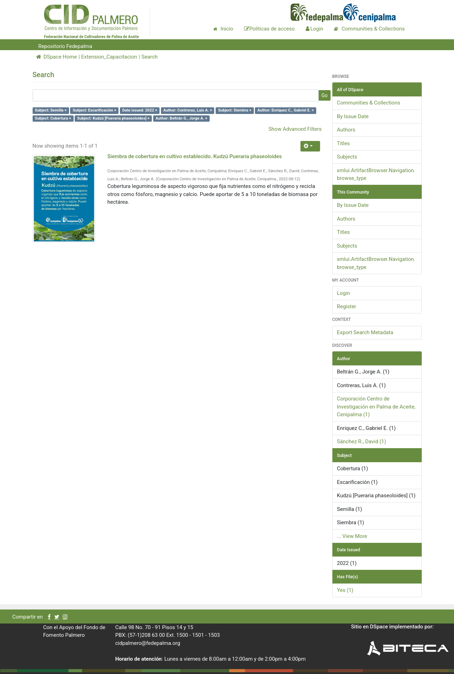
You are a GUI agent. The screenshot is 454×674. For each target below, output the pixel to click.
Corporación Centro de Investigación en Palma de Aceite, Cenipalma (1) (376, 407)
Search (149, 57)
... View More (352, 536)
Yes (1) (345, 590)
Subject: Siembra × (234, 110)
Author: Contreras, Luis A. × (187, 110)
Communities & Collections (368, 103)
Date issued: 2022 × (139, 110)
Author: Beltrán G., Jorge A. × (181, 118)
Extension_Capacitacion (109, 57)
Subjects (347, 157)
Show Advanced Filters (295, 129)
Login (343, 293)
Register (346, 306)
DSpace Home (56, 57)
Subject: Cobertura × (53, 118)
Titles (343, 143)
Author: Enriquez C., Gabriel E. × (285, 110)
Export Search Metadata (365, 332)
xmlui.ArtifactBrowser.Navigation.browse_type (376, 174)
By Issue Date (353, 116)
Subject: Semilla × (51, 110)
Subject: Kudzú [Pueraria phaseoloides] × (113, 118)
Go (324, 95)
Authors (346, 130)
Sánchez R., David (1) (361, 441)
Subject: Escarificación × (94, 110)
